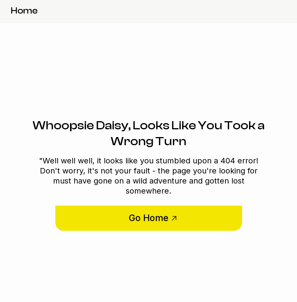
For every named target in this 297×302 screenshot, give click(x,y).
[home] (24, 11)
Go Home (149, 218)
